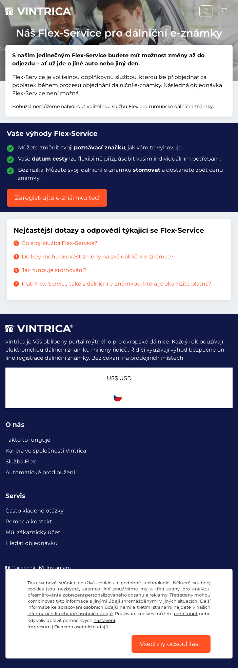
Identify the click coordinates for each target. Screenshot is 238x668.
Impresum (39, 626)
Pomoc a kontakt (28, 521)
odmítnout (186, 613)
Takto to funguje (28, 440)
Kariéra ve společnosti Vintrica (45, 450)
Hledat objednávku (31, 543)
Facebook (20, 568)
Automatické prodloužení (40, 472)
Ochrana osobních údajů (81, 626)
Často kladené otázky (34, 510)
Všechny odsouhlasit (171, 644)
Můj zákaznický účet (32, 532)
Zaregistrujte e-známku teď (57, 198)
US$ (119, 378)
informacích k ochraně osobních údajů (70, 613)
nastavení (104, 620)
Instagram (55, 568)
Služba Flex (20, 461)
